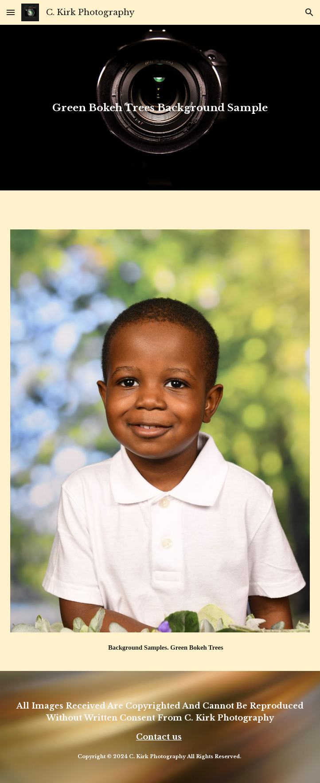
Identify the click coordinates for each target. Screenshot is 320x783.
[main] (160, 108)
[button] (10, 12)
